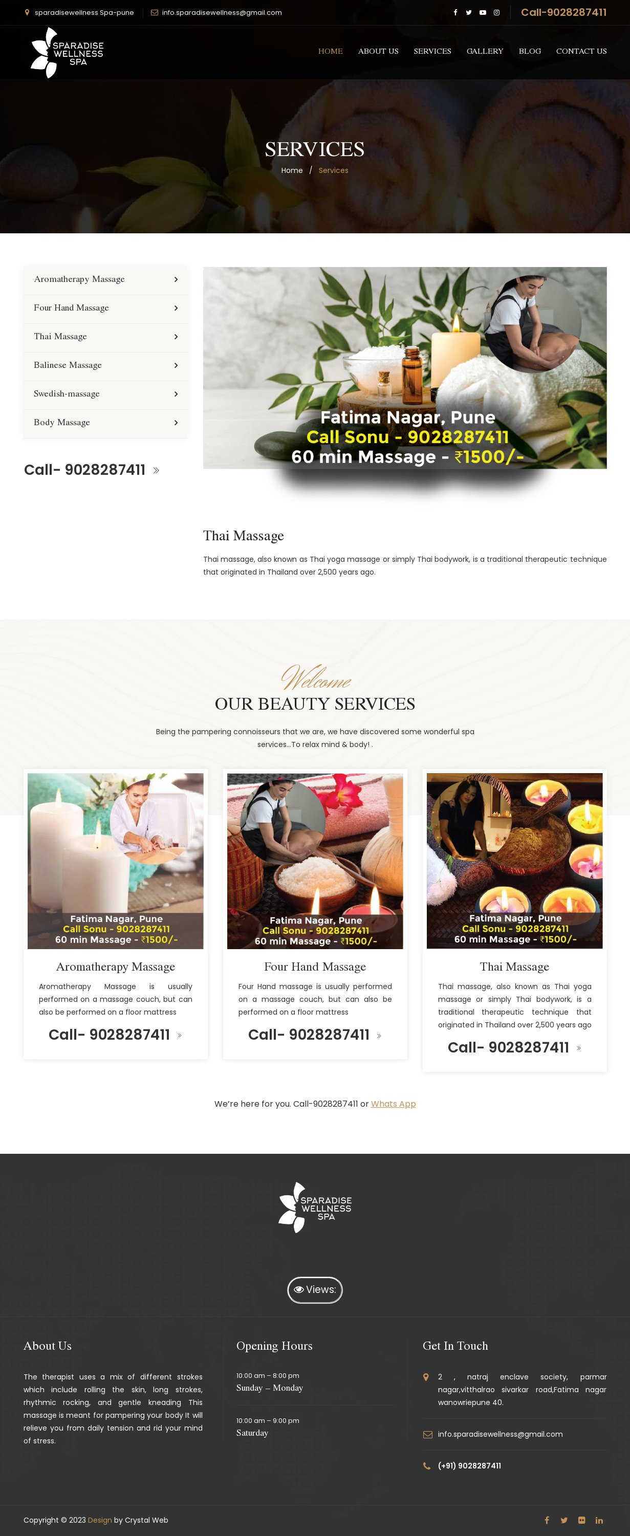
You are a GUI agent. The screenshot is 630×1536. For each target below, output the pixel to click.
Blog (530, 52)
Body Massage (62, 423)
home (292, 170)
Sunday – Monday (269, 1389)
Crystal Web (146, 1520)
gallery (485, 52)
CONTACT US (581, 52)
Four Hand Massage (71, 309)
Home (330, 52)
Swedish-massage (67, 395)
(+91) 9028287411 (469, 1466)
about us (378, 52)
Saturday (252, 1434)
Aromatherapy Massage (79, 280)
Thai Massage (60, 337)
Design (100, 1520)
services (432, 52)
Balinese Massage (68, 366)
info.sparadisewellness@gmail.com (222, 12)
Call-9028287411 (564, 12)
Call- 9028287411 (92, 470)
